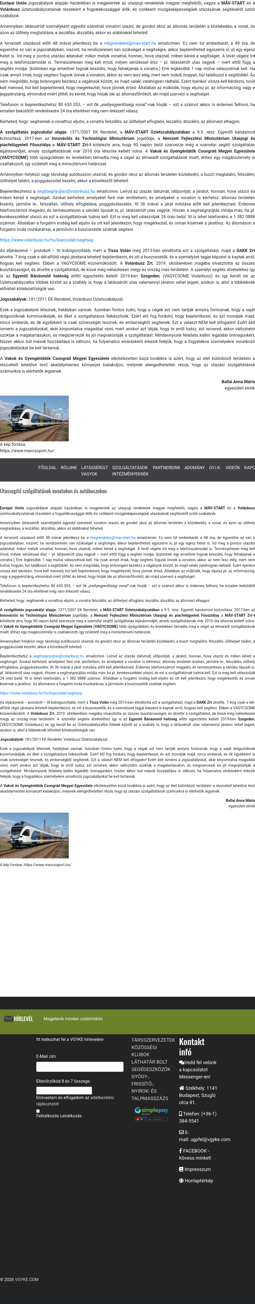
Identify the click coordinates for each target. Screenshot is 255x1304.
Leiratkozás (71, 1115)
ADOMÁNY (194, 467)
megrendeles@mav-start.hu (131, 43)
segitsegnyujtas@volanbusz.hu (67, 191)
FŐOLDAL (47, 467)
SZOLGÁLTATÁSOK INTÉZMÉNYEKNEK (130, 471)
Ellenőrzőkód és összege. (63, 1081)
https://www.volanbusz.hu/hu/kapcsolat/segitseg (46, 240)
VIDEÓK (232, 467)
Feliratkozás (47, 1115)
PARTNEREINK (166, 467)
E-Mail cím (46, 1056)
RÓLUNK (69, 467)
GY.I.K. (215, 467)
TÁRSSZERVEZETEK (153, 1040)
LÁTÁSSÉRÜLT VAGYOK (94, 471)
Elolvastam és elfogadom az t (75, 1100)
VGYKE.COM (26, 1279)
